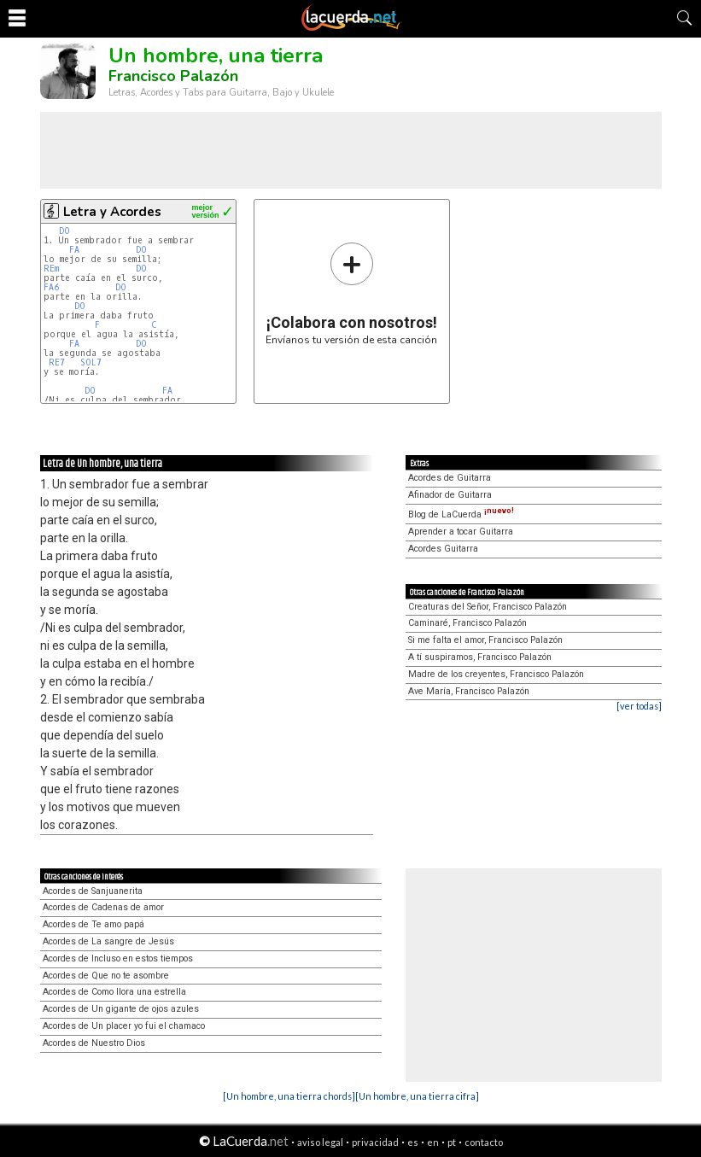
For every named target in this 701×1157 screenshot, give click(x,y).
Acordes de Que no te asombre (106, 975)
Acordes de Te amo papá (93, 924)
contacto (483, 1142)
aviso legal (320, 1142)
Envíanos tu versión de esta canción (351, 293)
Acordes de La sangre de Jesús (108, 941)
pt (451, 1142)
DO (64, 231)
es (412, 1142)
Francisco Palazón (173, 76)
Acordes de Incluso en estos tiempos (118, 958)
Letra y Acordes (112, 211)
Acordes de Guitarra (449, 477)
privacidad (375, 1142)
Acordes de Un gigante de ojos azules (121, 1008)
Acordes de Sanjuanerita (93, 891)
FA (74, 249)
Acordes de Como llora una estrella (114, 991)
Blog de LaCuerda (461, 514)
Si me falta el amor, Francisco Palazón (485, 640)
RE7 (57, 362)
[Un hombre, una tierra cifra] (417, 1095)
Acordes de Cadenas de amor (103, 907)
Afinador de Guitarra (450, 494)
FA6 (51, 287)
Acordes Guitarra (443, 548)
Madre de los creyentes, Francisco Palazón (496, 674)
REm (51, 268)
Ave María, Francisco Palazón (468, 691)
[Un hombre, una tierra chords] (289, 1095)
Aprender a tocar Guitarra (460, 531)
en (433, 1142)
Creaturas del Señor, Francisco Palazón (487, 606)
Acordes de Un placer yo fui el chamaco (124, 1025)
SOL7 (91, 362)
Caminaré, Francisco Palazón (467, 622)
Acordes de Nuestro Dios (94, 1043)
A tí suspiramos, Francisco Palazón (480, 657)
